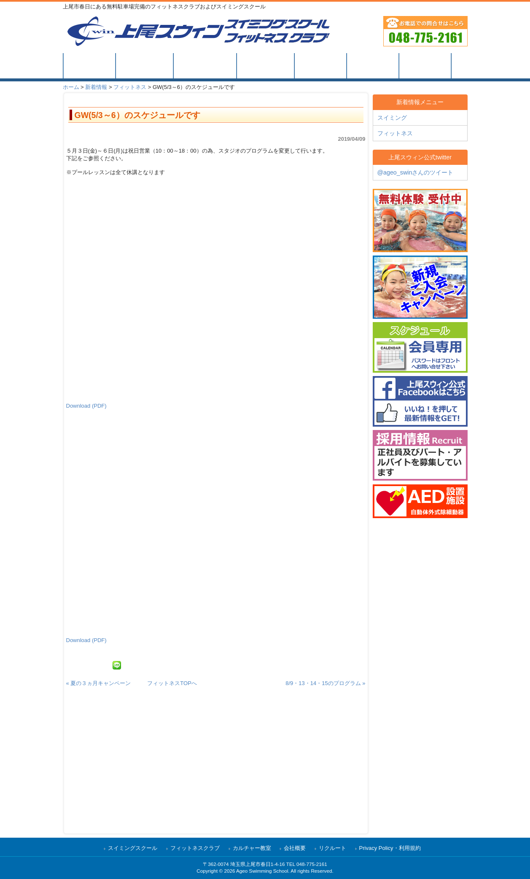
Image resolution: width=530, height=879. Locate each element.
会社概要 (295, 848)
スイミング (392, 117)
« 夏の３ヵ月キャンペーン (98, 683)
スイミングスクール (132, 848)
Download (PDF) (86, 406)
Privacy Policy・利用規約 (390, 848)
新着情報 (96, 87)
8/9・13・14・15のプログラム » (325, 683)
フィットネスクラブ (195, 848)
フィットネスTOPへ (172, 683)
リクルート (332, 848)
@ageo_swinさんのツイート (415, 172)
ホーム (71, 87)
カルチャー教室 (252, 848)
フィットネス (129, 87)
